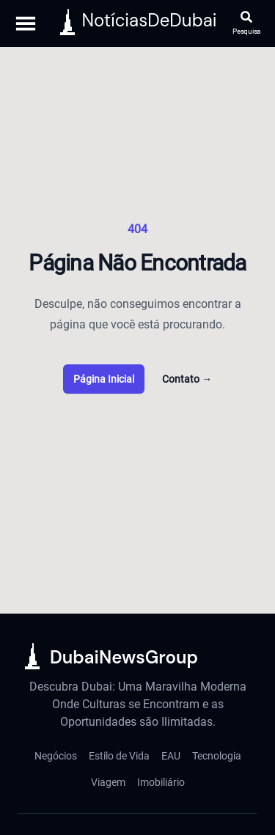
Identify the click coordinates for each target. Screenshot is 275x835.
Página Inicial (103, 379)
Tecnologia (216, 756)
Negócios (55, 756)
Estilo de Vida (119, 756)
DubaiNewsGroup (124, 657)
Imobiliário (161, 782)
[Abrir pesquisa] (246, 24)
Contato (187, 379)
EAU (170, 756)
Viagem (108, 782)
